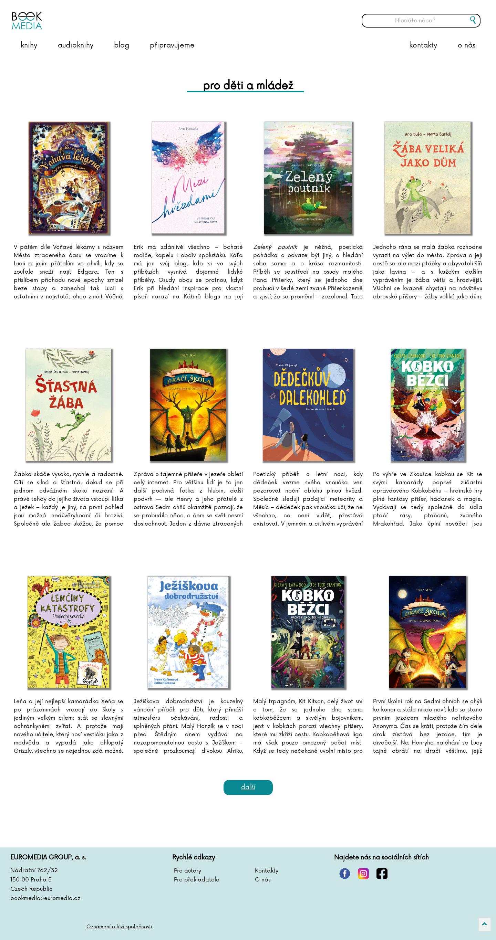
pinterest (344, 873)
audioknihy (75, 45)
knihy (29, 45)
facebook (382, 873)
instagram (363, 873)
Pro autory (187, 870)
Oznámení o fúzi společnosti (119, 927)
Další (248, 787)
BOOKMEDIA (81, 15)
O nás (263, 879)
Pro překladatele (196, 879)
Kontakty (266, 870)
